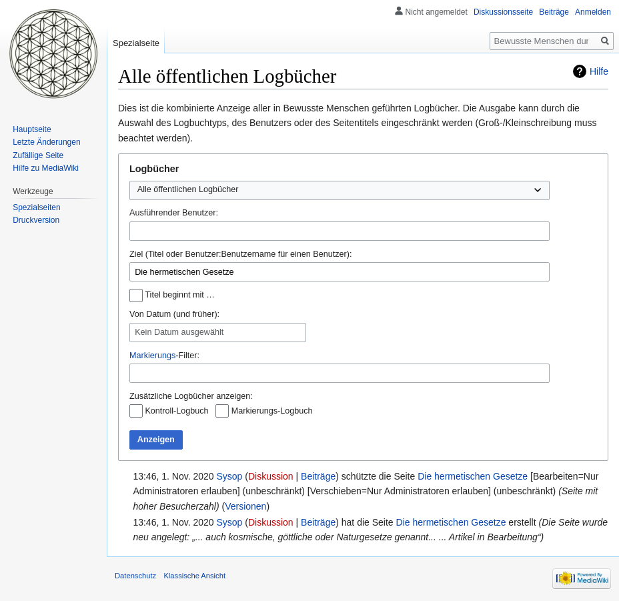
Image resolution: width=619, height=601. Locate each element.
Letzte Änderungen (46, 142)
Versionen (245, 506)
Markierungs (152, 355)
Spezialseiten (36, 207)
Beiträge (318, 476)
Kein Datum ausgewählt (179, 332)
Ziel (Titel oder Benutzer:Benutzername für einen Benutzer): (240, 254)
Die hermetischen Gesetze (473, 476)
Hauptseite (32, 129)
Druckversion (36, 220)
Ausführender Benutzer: (173, 212)
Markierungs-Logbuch (272, 411)
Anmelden (593, 12)
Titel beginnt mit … (180, 294)
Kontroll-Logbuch (176, 411)
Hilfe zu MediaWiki (46, 168)
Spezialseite (136, 43)
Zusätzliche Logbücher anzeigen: (191, 396)
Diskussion (270, 476)
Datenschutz (135, 576)
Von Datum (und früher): (174, 314)
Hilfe (599, 71)
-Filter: (164, 355)
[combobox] (339, 231)
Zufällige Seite (38, 155)
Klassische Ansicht (194, 576)
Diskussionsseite (503, 12)
